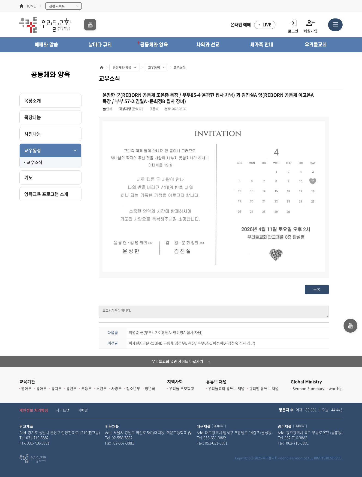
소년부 (101, 388)
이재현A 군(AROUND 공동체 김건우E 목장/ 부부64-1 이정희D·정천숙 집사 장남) (192, 343)
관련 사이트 (57, 6)
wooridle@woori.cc (292, 458)
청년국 (150, 388)
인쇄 (107, 108)
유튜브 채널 (216, 381)
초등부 (86, 388)
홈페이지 (218, 426)
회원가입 (310, 24)
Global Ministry (306, 381)
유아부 (41, 388)
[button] (46, 45)
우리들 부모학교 (181, 388)
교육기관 (27, 381)
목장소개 (32, 100)
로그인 (293, 24)
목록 (316, 289)
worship (336, 388)
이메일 (83, 410)
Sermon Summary (308, 388)
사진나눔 (32, 134)
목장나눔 (32, 117)
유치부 (56, 388)
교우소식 (34, 162)
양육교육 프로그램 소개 (46, 194)
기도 (28, 177)
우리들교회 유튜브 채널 (226, 388)
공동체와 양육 (122, 67)
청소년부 (133, 388)
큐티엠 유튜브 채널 (264, 388)
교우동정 (32, 150)
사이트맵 (63, 410)
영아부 (26, 388)
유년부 (71, 388)
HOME (30, 6)
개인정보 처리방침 (33, 410)
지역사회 (175, 381)
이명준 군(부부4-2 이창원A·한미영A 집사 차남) (165, 332)
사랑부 (116, 388)
